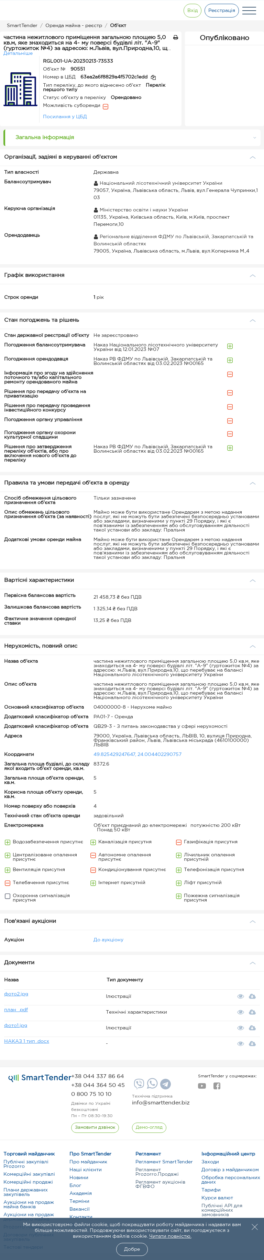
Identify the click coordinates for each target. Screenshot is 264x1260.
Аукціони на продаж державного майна (28, 1217)
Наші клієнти (85, 1170)
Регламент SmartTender (164, 1162)
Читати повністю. (170, 1236)
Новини (78, 1178)
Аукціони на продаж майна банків (28, 1204)
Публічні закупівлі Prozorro (25, 1164)
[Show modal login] (192, 10)
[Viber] (138, 1086)
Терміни (79, 1201)
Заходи (210, 1162)
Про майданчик (88, 1162)
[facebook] (217, 1088)
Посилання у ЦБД (65, 117)
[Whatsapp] (151, 1087)
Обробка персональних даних (230, 1180)
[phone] (97, 1076)
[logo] (40, 1078)
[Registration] (222, 10)
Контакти (80, 1217)
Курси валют (217, 1198)
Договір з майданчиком (230, 1170)
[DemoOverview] (149, 1128)
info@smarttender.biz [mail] (161, 1102)
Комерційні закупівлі (29, 1174)
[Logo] (28, 11)
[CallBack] (95, 1128)
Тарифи (211, 1190)
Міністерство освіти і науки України (141, 210)
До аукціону (108, 940)
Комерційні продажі (28, 1182)
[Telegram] (164, 1086)
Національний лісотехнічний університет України (158, 183)
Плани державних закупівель (25, 1192)
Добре (132, 1249)
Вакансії (79, 1209)
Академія (80, 1193)
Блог (75, 1186)
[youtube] (202, 1088)
